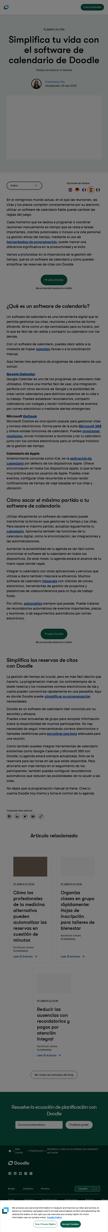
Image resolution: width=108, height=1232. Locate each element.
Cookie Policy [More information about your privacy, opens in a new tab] (54, 1219)
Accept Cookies (70, 1226)
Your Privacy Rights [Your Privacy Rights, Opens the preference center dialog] (45, 1226)
